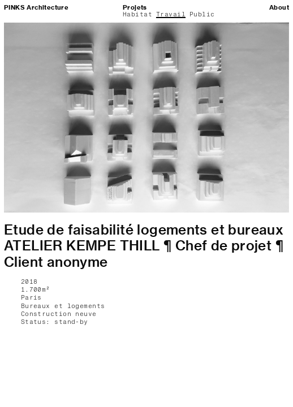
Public (202, 14)
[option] (146, 118)
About (279, 7)
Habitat (137, 14)
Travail (171, 14)
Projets (135, 7)
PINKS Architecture (36, 7)
